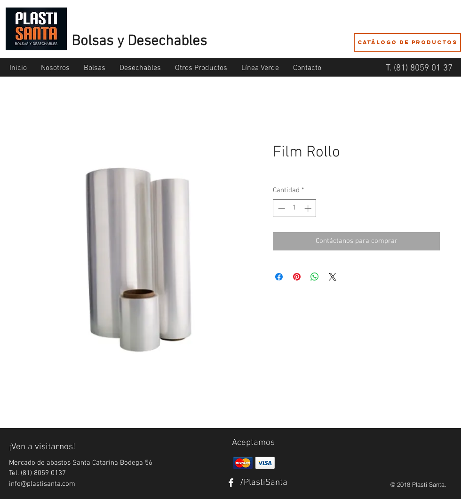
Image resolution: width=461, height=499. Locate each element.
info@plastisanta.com (42, 484)
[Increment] (308, 208)
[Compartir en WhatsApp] (314, 276)
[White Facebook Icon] (231, 482)
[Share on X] (332, 276)
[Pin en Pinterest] (296, 276)
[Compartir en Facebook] (279, 276)
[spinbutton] (294, 208)
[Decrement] (280, 208)
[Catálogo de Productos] (407, 42)
